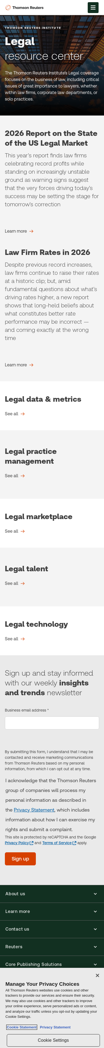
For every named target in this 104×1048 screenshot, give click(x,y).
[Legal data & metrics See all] (15, 414)
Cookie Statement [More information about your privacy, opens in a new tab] (22, 1027)
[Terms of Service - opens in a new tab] (59, 843)
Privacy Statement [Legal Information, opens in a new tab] (54, 1027)
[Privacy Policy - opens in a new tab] (19, 843)
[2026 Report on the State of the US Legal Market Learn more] (19, 231)
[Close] (97, 975)
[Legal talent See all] (15, 583)
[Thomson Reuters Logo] (25, 7)
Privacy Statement (34, 810)
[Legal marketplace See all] (15, 531)
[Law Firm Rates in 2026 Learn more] (19, 365)
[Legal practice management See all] (15, 476)
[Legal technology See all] (15, 639)
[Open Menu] (93, 7)
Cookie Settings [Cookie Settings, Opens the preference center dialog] (53, 1040)
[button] (52, 894)
